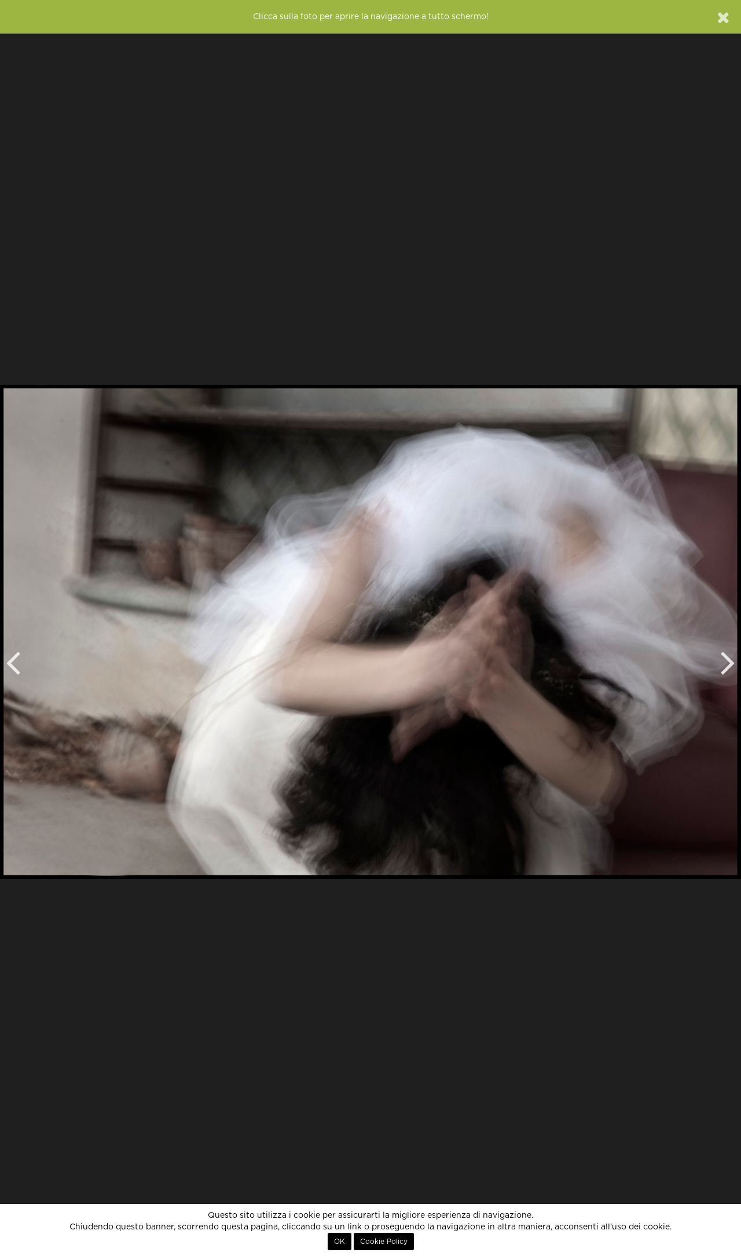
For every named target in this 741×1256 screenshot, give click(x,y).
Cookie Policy (384, 1241)
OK (339, 1241)
